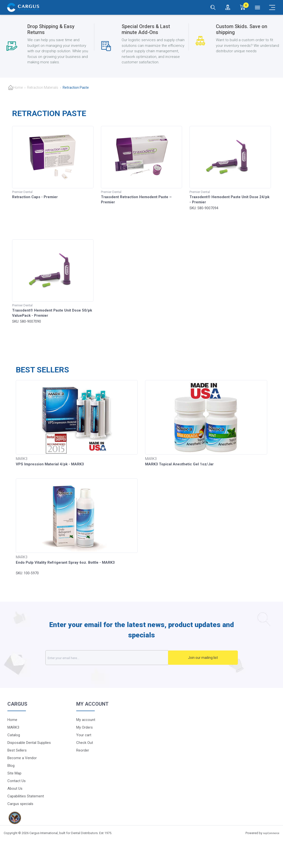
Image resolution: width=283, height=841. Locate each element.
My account (85, 720)
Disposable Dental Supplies (29, 742)
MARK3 (13, 727)
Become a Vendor (22, 758)
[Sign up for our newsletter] (112, 657)
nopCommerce (271, 833)
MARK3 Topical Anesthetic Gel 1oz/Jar (179, 464)
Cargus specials (20, 804)
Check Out (84, 742)
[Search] (213, 7)
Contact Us (16, 781)
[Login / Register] (228, 7)
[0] (242, 7)
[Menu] (257, 7)
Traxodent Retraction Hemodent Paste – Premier (136, 199)
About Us (14, 788)
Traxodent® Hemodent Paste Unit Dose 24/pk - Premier (229, 199)
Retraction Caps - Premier (35, 197)
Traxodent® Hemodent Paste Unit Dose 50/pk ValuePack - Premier (52, 313)
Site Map (14, 773)
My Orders (84, 727)
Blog (11, 765)
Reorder (82, 750)
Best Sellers (17, 750)
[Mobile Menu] (272, 7)
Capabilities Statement (25, 796)
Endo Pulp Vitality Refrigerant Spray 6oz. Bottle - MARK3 (65, 562)
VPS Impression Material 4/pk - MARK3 (50, 464)
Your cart (83, 735)
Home (18, 87)
